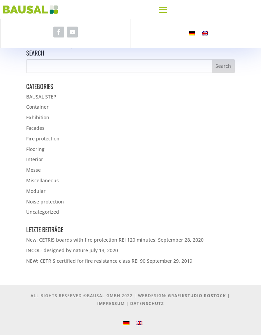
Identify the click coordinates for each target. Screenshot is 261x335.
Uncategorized (42, 212)
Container (37, 107)
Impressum (111, 303)
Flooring (35, 149)
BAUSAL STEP (41, 96)
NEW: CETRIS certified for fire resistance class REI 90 (85, 261)
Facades (35, 128)
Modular (36, 191)
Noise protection (45, 201)
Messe (33, 170)
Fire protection (42, 138)
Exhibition (37, 117)
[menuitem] (192, 33)
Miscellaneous (42, 180)
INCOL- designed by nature (57, 250)
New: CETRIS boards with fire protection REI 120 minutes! (91, 240)
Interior (34, 159)
